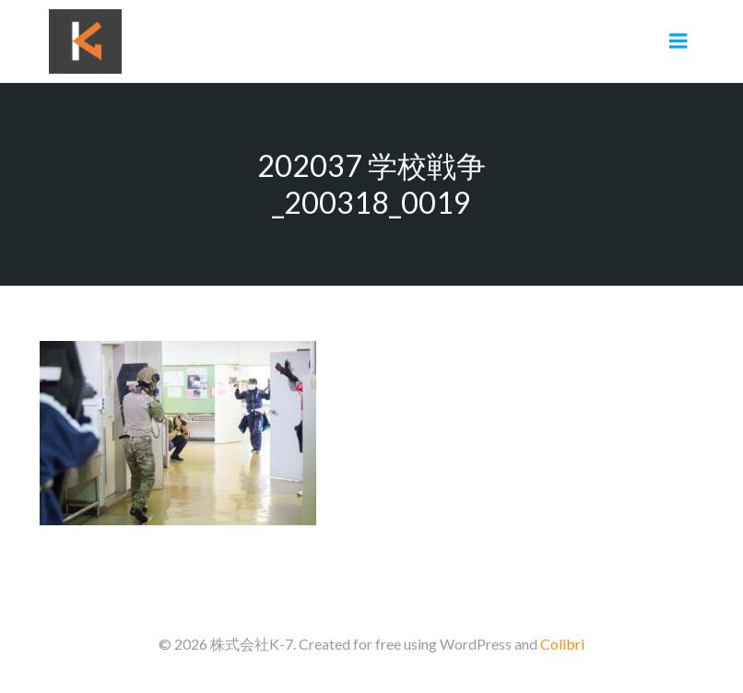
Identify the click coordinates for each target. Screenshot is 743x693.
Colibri (562, 643)
